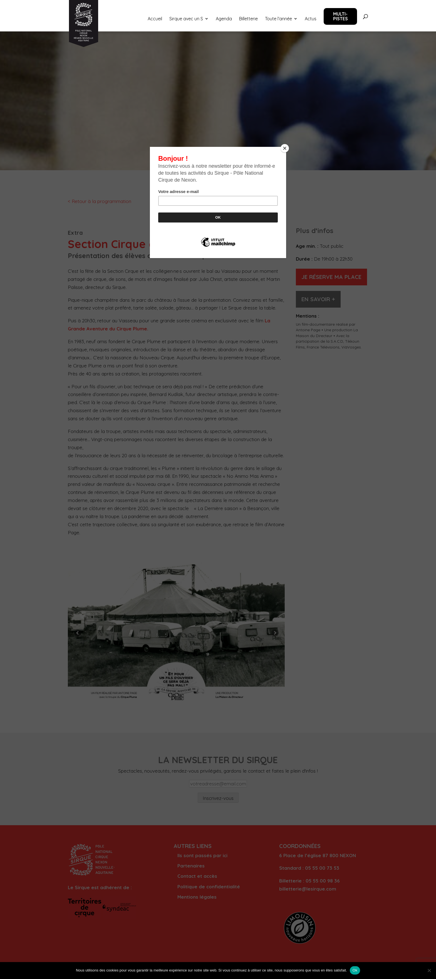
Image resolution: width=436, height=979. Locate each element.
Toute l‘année (278, 19)
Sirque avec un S (186, 19)
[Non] (429, 970)
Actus (310, 19)
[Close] (285, 148)
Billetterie (248, 19)
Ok (355, 970)
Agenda (224, 19)
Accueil (155, 19)
